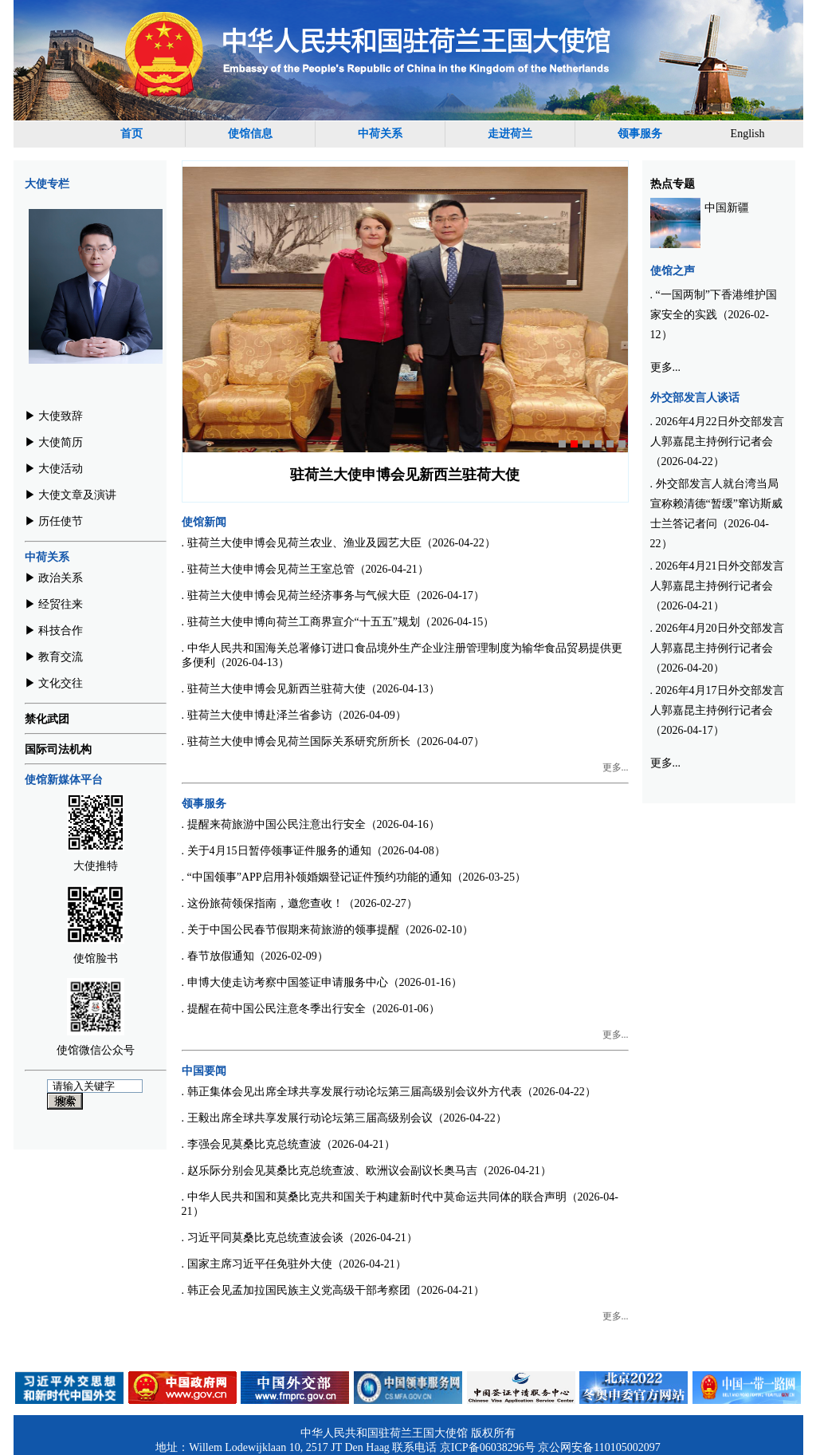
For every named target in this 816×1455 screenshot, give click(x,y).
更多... (615, 767)
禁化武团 (47, 719)
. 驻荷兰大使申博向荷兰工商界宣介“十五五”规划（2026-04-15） (338, 622)
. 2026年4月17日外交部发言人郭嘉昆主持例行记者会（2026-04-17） (717, 710)
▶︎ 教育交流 (54, 657)
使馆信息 (250, 134)
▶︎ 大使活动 (54, 469)
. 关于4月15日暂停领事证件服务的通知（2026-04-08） (313, 851)
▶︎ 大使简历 (54, 442)
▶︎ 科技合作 (54, 631)
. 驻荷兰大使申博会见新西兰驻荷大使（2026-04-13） (311, 689)
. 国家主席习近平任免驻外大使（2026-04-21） (294, 1264)
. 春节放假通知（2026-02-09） (255, 956)
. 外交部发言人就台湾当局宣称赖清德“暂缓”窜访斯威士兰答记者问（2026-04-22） (716, 514)
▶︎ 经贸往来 (54, 604)
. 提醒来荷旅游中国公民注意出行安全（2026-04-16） (311, 824)
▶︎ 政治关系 (54, 578)
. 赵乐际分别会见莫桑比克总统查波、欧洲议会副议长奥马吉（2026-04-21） (366, 1171)
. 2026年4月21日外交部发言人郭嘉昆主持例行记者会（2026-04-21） (717, 586)
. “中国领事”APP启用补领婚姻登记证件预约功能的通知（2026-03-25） (354, 877)
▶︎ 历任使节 (54, 521)
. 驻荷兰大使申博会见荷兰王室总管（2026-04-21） (305, 569)
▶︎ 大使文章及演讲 (71, 495)
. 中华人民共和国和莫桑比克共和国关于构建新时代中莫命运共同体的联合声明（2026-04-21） (400, 1204)
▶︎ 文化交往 (54, 683)
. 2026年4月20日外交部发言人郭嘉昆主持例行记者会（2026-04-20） (717, 648)
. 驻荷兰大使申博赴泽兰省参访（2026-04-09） (294, 715)
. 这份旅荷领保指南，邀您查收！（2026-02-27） (300, 903)
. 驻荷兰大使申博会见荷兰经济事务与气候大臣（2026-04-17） (333, 595)
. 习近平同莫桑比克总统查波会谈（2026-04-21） (300, 1238)
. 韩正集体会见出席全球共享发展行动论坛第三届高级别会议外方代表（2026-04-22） (389, 1092)
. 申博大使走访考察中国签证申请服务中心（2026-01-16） (322, 982)
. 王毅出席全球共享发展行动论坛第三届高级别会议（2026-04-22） (344, 1118)
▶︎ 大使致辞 (54, 416)
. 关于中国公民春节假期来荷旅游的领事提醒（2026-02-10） (327, 930)
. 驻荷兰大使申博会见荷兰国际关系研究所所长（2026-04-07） (333, 741)
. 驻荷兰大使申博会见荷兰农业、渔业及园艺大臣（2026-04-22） (339, 543)
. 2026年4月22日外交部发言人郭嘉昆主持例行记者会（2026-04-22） (717, 441)
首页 (131, 134)
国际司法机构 (58, 749)
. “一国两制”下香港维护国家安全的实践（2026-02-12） (713, 315)
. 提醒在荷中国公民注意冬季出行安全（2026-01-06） (311, 1009)
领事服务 (640, 134)
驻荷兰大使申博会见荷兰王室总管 (404, 475)
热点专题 (672, 184)
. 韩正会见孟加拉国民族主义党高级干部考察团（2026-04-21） (333, 1290)
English (748, 134)
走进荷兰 (510, 134)
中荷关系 (380, 134)
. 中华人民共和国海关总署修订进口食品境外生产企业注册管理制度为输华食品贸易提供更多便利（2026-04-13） (402, 655)
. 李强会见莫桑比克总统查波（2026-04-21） (288, 1144)
